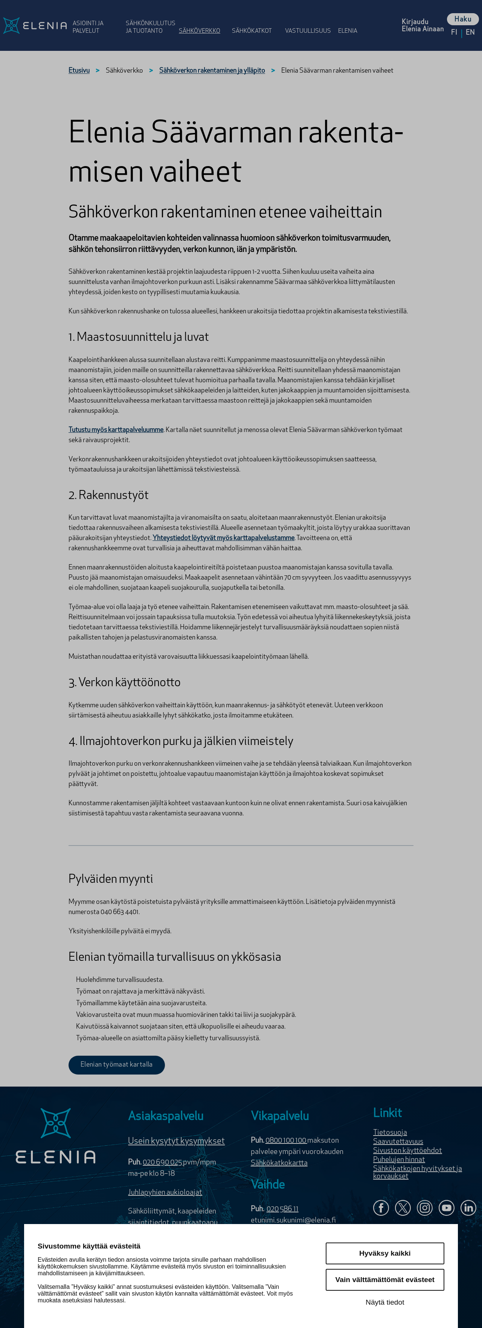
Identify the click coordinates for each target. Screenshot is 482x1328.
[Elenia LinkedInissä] (468, 1209)
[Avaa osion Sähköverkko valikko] (203, 20)
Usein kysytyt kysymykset (176, 1141)
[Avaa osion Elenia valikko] (351, 20)
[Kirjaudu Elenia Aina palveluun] (423, 25)
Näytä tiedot (385, 1302)
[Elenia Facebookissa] (381, 1209)
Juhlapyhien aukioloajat (165, 1193)
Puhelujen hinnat (399, 1160)
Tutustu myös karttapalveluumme (116, 430)
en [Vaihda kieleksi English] (470, 33)
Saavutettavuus (398, 1142)
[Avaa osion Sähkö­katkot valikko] (256, 20)
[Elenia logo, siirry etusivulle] (35, 25)
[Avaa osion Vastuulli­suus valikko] (309, 20)
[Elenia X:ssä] (403, 1209)
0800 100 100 (286, 1141)
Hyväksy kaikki (385, 1253)
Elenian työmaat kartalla (117, 1065)
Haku (463, 19)
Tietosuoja (390, 1133)
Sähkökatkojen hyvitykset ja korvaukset (417, 1172)
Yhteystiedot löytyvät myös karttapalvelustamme (223, 538)
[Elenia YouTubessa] (447, 1209)
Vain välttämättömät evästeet (385, 1280)
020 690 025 (163, 1162)
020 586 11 (283, 1209)
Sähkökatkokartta (279, 1163)
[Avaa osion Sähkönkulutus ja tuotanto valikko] (150, 20)
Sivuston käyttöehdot (407, 1151)
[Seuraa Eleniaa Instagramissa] (425, 1209)
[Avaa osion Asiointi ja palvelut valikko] (97, 20)
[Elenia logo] (56, 1136)
